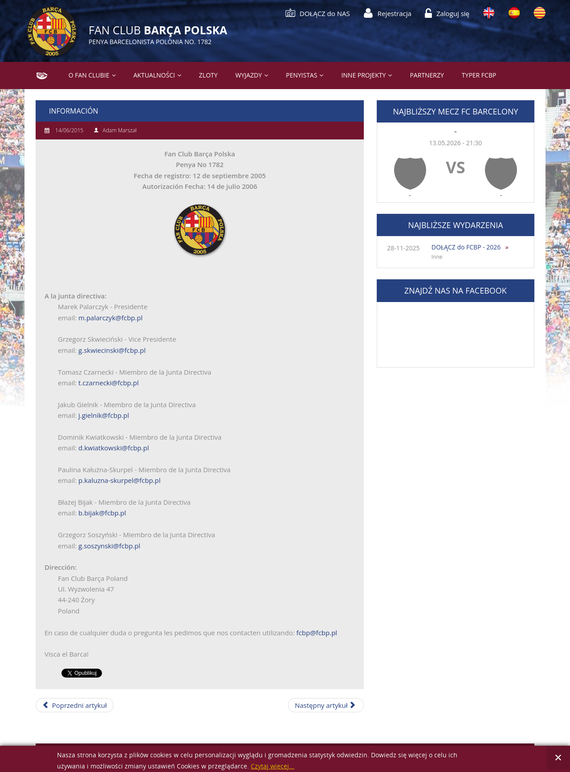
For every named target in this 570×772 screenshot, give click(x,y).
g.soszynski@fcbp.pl (109, 545)
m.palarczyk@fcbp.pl (110, 317)
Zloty (208, 75)
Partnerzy (427, 75)
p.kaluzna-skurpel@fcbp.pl (119, 480)
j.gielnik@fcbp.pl (103, 415)
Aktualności (154, 75)
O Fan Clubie (89, 75)
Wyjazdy (249, 75)
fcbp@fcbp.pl (317, 632)
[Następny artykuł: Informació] (326, 705)
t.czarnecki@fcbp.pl (108, 382)
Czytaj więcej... (272, 766)
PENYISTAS (301, 75)
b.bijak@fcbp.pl (102, 512)
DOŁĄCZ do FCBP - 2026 (466, 247)
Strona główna (38, 75)
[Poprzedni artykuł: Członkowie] (75, 705)
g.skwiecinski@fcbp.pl (112, 350)
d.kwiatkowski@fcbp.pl (113, 447)
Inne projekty (363, 75)
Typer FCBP (479, 75)
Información (73, 111)
